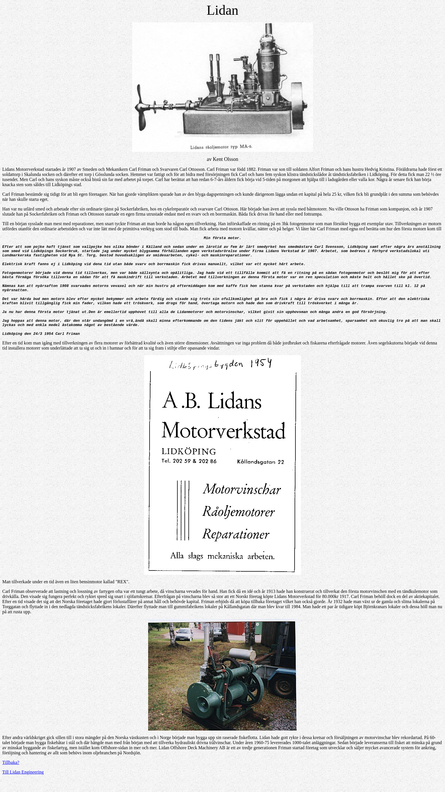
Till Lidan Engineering (23, 784)
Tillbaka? (10, 775)
